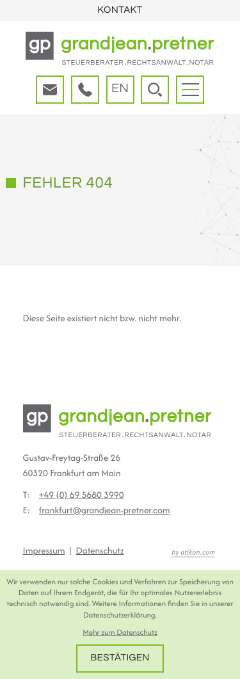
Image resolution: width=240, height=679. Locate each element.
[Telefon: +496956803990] (81, 495)
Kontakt (119, 10)
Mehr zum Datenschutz (120, 632)
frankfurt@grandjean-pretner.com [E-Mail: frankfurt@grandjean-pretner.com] (104, 510)
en (120, 89)
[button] (85, 90)
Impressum (44, 551)
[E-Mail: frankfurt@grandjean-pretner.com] (50, 90)
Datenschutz (100, 551)
